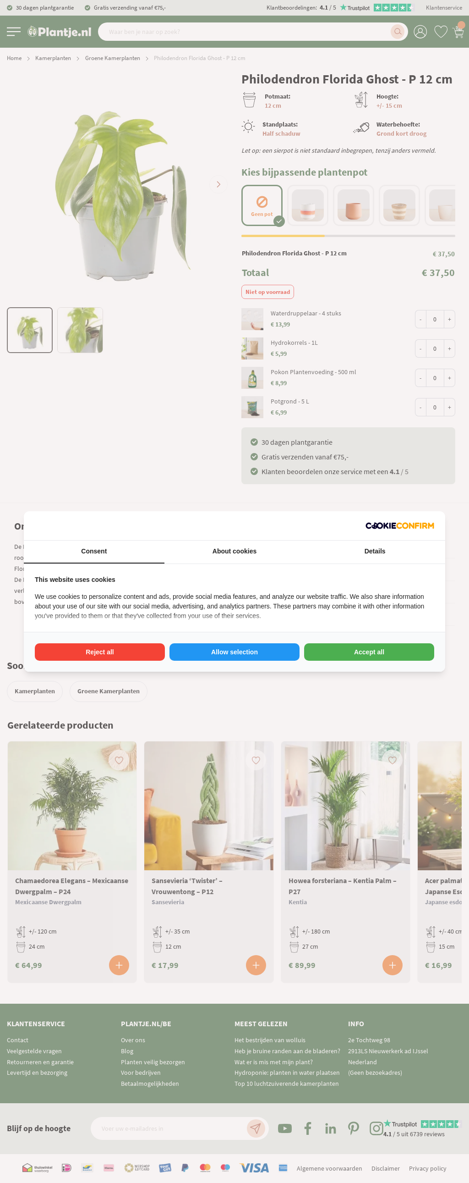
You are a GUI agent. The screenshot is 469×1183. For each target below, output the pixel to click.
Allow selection (234, 652)
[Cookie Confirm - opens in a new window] (399, 525)
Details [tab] (375, 551)
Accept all (369, 652)
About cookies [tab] (234, 551)
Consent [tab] (94, 551)
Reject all (100, 652)
